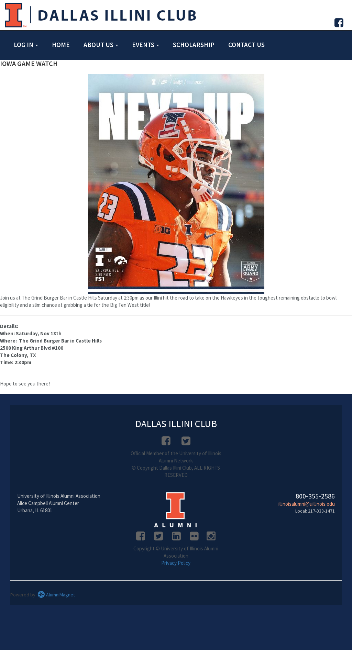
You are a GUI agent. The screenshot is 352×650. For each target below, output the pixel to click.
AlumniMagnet (56, 595)
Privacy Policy (175, 563)
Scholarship (193, 45)
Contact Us (246, 45)
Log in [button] (26, 45)
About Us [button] (101, 45)
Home (61, 45)
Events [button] (145, 45)
